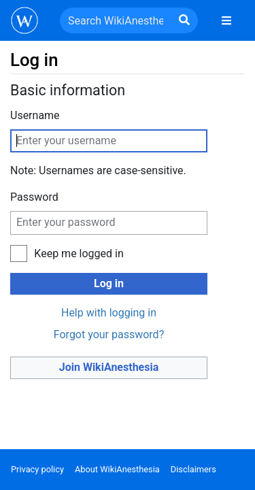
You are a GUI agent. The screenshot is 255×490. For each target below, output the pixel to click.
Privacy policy (37, 469)
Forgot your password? (109, 334)
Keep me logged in (78, 253)
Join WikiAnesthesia (109, 367)
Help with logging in (108, 312)
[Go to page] (184, 20)
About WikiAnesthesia (117, 469)
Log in (109, 283)
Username (35, 115)
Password (34, 197)
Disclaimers (193, 469)
